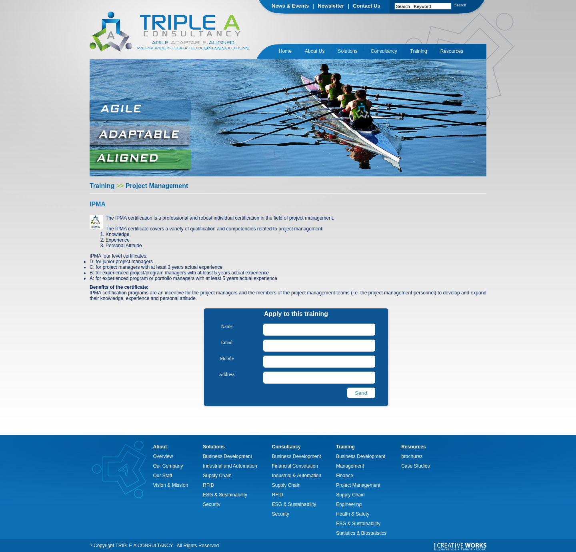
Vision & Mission (170, 485)
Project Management (358, 485)
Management (350, 466)
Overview (163, 456)
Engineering (349, 504)
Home (285, 51)
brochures (411, 456)
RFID (208, 485)
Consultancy (384, 51)
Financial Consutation (295, 466)
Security (211, 504)
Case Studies (415, 466)
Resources (451, 51)
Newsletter (331, 6)
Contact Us (366, 6)
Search (460, 4)
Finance (344, 475)
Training (418, 51)
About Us (314, 51)
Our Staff (162, 475)
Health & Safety (352, 514)
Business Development (227, 456)
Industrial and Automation (230, 466)
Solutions (347, 51)
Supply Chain (217, 475)
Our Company (168, 466)
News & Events (290, 6)
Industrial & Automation (296, 475)
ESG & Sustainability (225, 495)
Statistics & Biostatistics (361, 533)
